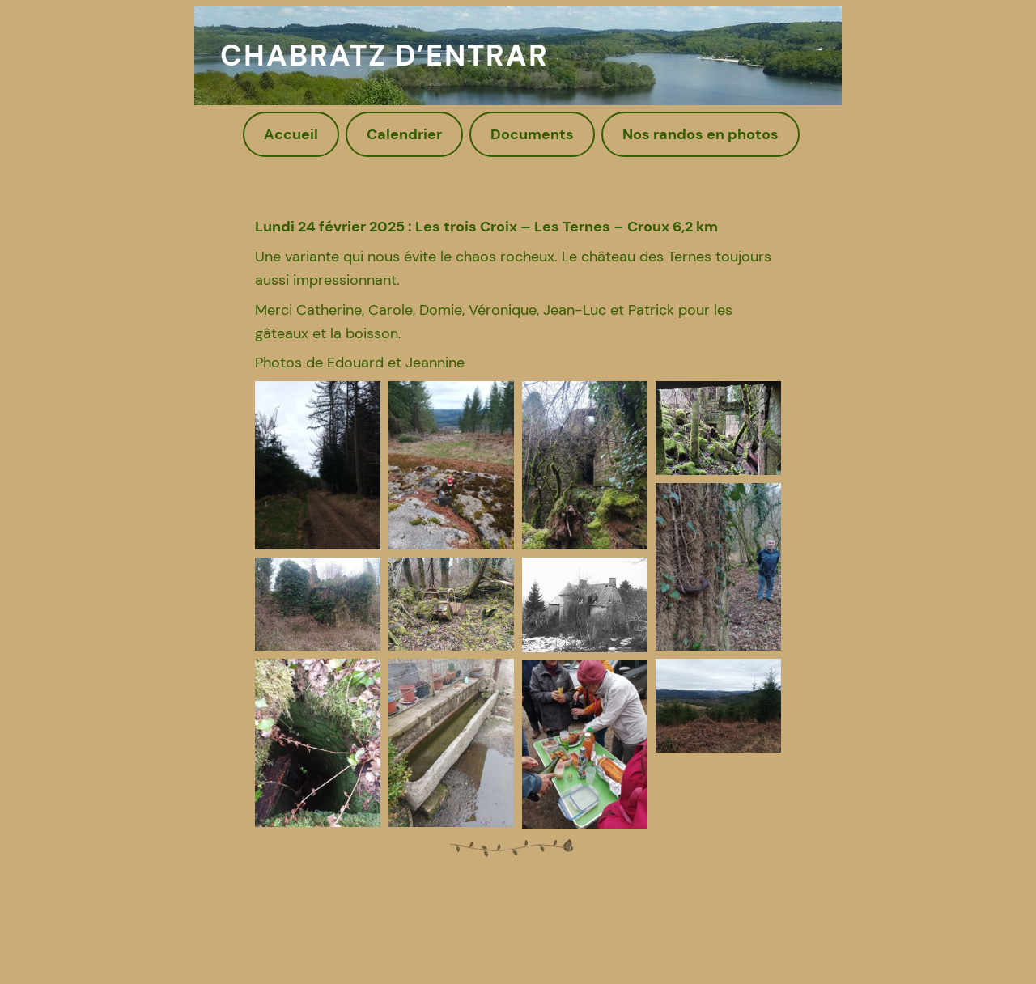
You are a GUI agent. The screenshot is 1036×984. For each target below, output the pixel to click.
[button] (317, 465)
